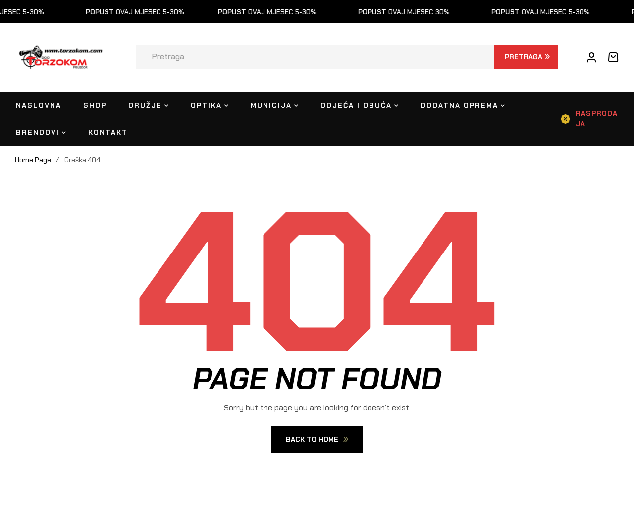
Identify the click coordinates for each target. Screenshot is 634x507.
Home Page (33, 159)
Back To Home (317, 439)
